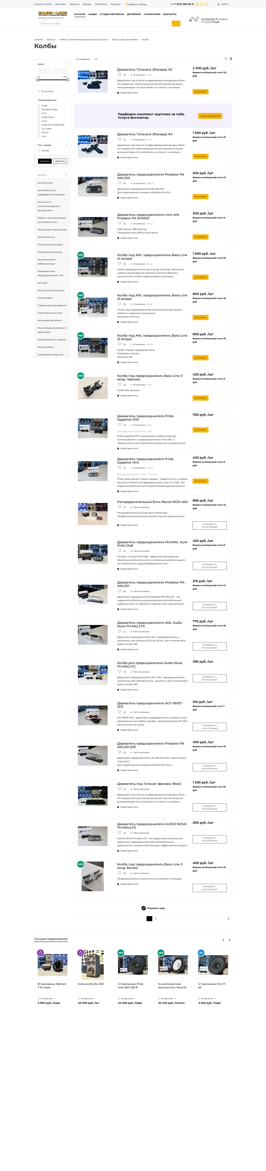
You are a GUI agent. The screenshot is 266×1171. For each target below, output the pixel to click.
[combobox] (86, 59)
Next (229, 939)
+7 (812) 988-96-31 (183, 4)
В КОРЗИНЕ (208, 19)
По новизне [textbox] (83, 59)
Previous (223, 939)
